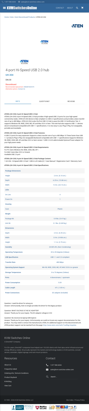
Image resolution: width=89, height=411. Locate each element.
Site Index (69, 400)
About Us (7, 365)
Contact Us (21, 89)
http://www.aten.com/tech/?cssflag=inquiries (59, 325)
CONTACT (60, 8)
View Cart (7, 386)
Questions (44, 101)
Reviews (71, 101)
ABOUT (70, 8)
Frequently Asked (10, 369)
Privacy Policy (80, 400)
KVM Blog (7, 381)
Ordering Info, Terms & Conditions (16, 373)
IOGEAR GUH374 (29, 87)
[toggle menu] (4, 7)
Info (18, 101)
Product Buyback (10, 377)
